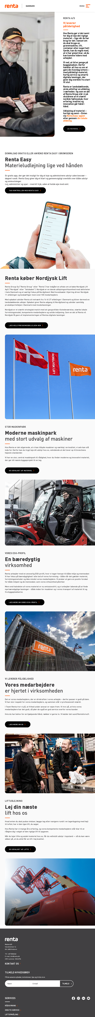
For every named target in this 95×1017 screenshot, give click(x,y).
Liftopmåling (11, 1014)
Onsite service (12, 1010)
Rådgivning (10, 1005)
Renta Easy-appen (76, 115)
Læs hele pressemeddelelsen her (25, 325)
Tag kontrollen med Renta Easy (24, 190)
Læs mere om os (16, 724)
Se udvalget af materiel (20, 470)
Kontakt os (12, 963)
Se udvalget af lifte (19, 849)
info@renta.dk (15, 956)
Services (10, 998)
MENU (81, 6)
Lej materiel (72, 129)
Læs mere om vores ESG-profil (23, 602)
